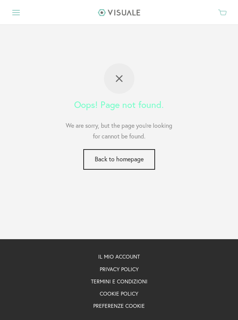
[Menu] (16, 12)
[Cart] (222, 12)
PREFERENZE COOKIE (119, 305)
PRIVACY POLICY (119, 269)
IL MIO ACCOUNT (119, 256)
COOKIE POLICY (119, 293)
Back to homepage (119, 159)
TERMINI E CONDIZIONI (119, 281)
